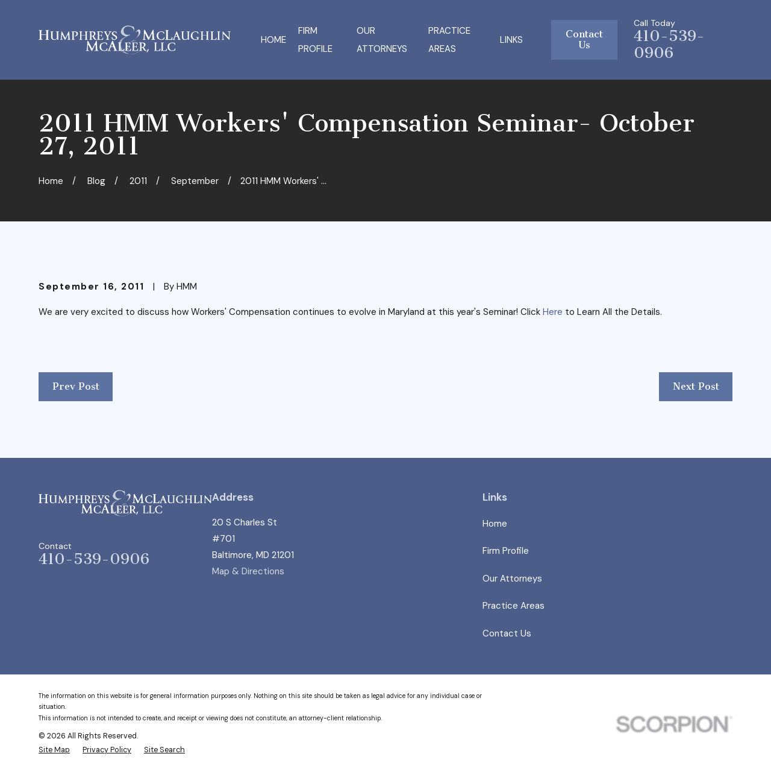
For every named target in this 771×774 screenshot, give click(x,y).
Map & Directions (248, 571)
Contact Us (584, 39)
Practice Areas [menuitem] (449, 40)
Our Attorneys (512, 579)
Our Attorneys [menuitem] (382, 40)
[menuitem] (54, 750)
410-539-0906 (669, 45)
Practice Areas (513, 606)
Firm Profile (505, 551)
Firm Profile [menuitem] (315, 40)
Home (494, 524)
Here (553, 312)
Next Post (696, 386)
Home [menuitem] (273, 40)
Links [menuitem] (511, 40)
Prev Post (75, 386)
